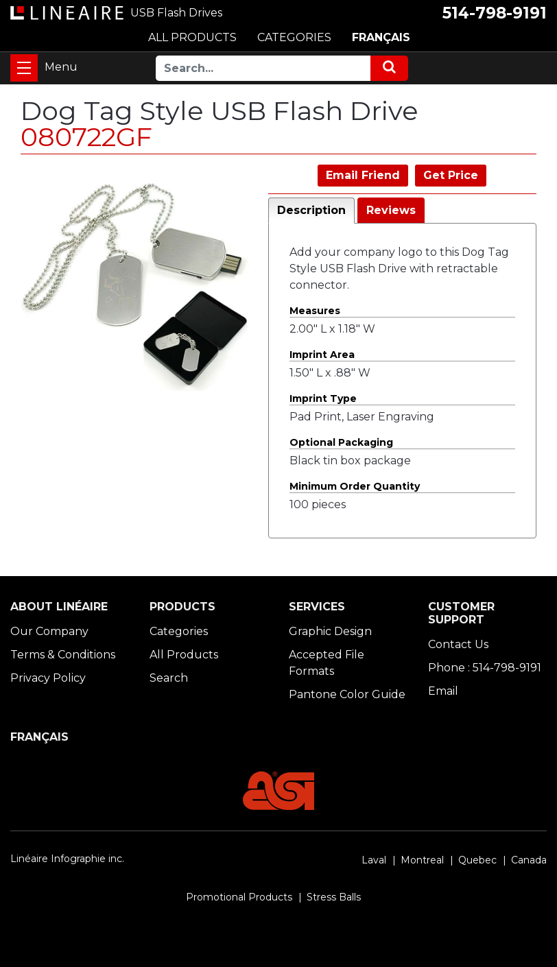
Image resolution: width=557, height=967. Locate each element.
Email (443, 690)
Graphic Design (330, 631)
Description (311, 210)
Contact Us (458, 644)
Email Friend (363, 175)
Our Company (49, 631)
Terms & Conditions (62, 654)
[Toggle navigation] (24, 68)
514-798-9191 (494, 13)
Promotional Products (239, 897)
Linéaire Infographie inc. (67, 858)
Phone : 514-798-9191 (484, 667)
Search (169, 677)
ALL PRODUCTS (192, 37)
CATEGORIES (294, 37)
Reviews (391, 210)
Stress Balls (334, 897)
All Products (184, 654)
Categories (179, 631)
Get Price (450, 175)
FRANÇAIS (381, 37)
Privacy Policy (48, 677)
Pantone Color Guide (347, 694)
